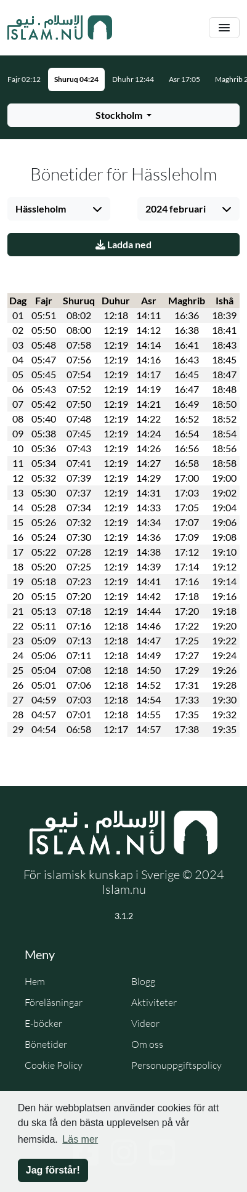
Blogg (143, 981)
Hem (35, 981)
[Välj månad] (188, 209)
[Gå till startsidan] (59, 27)
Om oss (147, 1044)
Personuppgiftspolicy (176, 1065)
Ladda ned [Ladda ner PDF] (123, 244)
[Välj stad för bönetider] (123, 115)
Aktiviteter (154, 1002)
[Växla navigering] (224, 28)
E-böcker (43, 1023)
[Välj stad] (58, 209)
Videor (145, 1023)
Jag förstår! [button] (53, 1170)
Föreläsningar (54, 1002)
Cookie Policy (54, 1065)
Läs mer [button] (80, 1139)
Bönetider (46, 1044)
